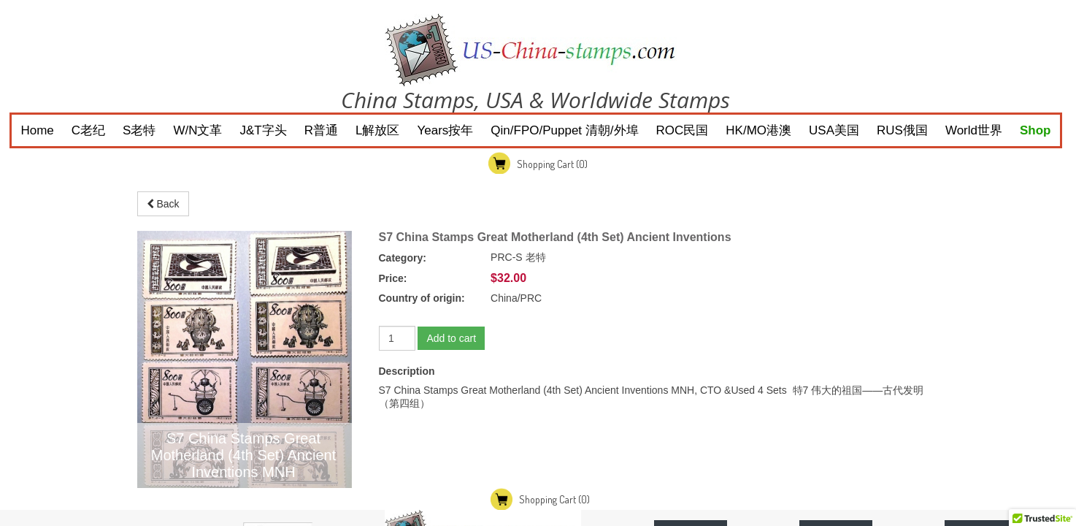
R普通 (321, 130)
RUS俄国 (902, 130)
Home (36, 130)
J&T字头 (263, 130)
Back (163, 204)
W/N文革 (197, 130)
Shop (1035, 130)
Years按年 (445, 130)
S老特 (139, 130)
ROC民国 (682, 130)
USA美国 (834, 130)
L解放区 (377, 130)
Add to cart (451, 338)
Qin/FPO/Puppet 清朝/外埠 (564, 130)
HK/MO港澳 (758, 130)
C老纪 (88, 130)
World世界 (973, 130)
